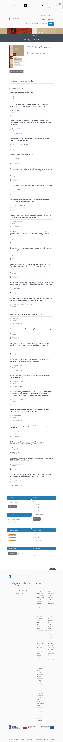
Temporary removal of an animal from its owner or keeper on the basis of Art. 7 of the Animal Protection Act (31, 170)
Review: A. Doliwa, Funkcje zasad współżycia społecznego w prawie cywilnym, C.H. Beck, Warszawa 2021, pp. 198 (30, 475)
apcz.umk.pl (19, 593)
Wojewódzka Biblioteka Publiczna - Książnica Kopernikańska (40, 699)
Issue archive (12, 522)
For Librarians (37, 540)
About (51, 24)
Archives (50, 16)
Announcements (47, 20)
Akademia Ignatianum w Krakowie (39, 589)
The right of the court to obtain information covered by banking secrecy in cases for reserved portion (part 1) (29, 344)
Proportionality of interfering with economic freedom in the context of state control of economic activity (31, 299)
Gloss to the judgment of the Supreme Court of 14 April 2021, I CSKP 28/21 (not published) (31, 459)
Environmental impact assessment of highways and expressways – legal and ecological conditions (27, 443)
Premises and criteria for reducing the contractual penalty (30, 329)
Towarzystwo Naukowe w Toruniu (51, 655)
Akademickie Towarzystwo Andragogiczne (40, 595)
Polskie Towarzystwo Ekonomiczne (51, 637)
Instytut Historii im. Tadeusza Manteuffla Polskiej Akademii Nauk (39, 618)
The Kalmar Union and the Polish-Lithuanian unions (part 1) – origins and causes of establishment (31, 200)
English (35, 553)
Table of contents (17, 71)
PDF (12, 115)
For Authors (36, 537)
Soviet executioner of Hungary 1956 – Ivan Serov (27, 314)
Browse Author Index (14, 519)
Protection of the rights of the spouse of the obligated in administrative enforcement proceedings (30, 360)
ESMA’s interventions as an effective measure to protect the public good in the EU (31, 376)
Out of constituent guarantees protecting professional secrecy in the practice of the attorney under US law (29, 105)
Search (13, 506)
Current (42, 16)
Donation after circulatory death (21, 155)
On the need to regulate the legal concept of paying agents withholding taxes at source (31, 249)
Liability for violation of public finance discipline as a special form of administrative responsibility (31, 216)
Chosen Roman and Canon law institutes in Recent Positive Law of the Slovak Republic (30, 139)
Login (50, 7)
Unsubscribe (21, 553)
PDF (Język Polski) (16, 133)
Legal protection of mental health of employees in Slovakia (31, 185)
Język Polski (36, 555)
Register (49, 4)
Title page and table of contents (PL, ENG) (24, 93)
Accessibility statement (41, 739)
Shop (52, 739)
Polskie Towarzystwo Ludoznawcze (51, 643)
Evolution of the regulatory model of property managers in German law (30, 427)
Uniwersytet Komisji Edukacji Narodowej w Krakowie (40, 672)
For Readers (36, 535)
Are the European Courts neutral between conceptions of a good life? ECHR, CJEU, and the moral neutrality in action (30, 233)
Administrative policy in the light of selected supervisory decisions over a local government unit (29, 410)
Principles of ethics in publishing (36, 24)
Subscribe (12, 553)
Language (58, 5)
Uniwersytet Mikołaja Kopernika (40, 680)
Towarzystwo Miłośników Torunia (51, 649)
